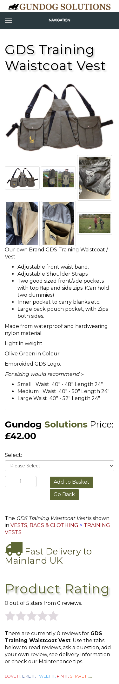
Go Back (64, 494)
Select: (13, 455)
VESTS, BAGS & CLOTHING (44, 525)
